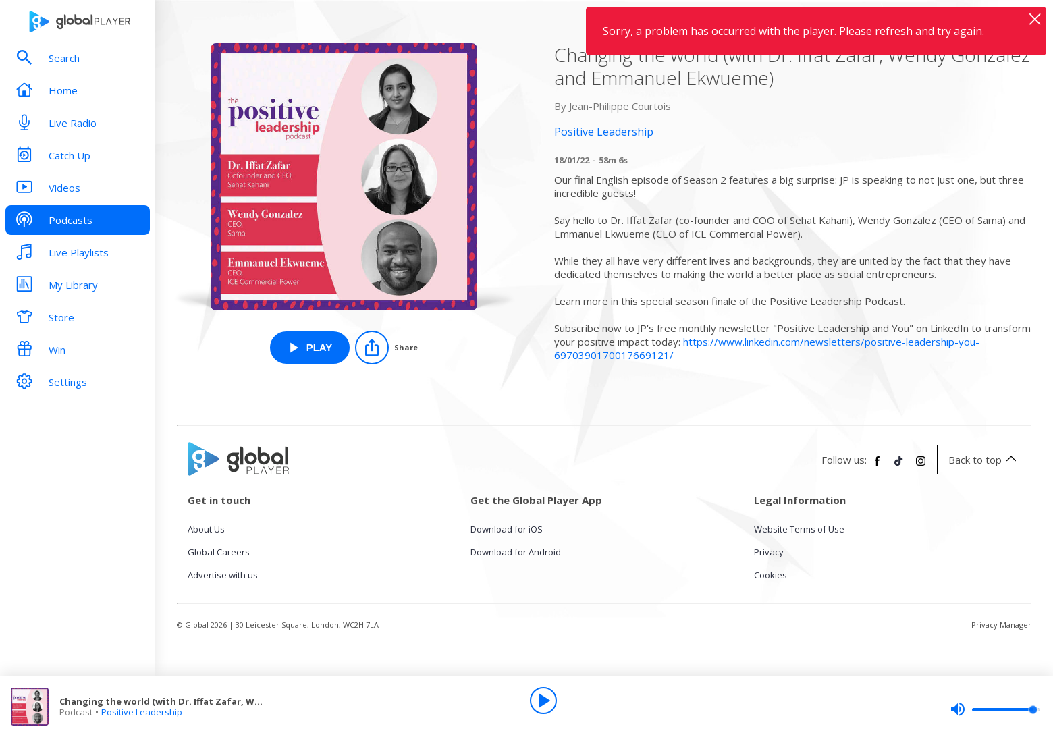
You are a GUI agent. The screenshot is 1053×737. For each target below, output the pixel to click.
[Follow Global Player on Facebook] (877, 466)
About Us (206, 529)
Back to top (984, 459)
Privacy (769, 552)
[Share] (386, 347)
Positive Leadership (141, 712)
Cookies (770, 575)
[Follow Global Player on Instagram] (920, 466)
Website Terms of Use (799, 529)
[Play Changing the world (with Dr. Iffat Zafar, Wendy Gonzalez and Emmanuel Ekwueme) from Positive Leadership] (310, 347)
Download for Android (515, 552)
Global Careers (219, 552)
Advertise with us (223, 575)
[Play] (543, 700)
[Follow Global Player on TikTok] (899, 466)
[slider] (995, 709)
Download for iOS (506, 529)
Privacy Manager (1001, 624)
